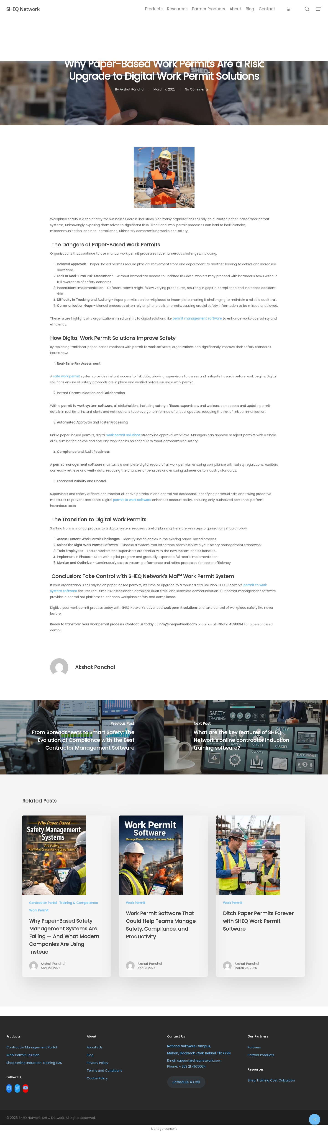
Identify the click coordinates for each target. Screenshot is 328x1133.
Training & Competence (78, 903)
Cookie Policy (97, 1078)
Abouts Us (94, 1047)
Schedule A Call (186, 1082)
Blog (90, 1055)
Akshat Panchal (95, 667)
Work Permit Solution (22, 1055)
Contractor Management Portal (31, 1047)
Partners (254, 1047)
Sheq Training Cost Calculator (271, 1080)
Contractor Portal (43, 903)
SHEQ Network (23, 8)
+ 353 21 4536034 (192, 1066)
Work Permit (39, 910)
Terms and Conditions (104, 1070)
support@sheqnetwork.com (199, 1060)
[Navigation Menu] (319, 9)
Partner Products (261, 1055)
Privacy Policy (97, 1063)
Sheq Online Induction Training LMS (34, 1063)
